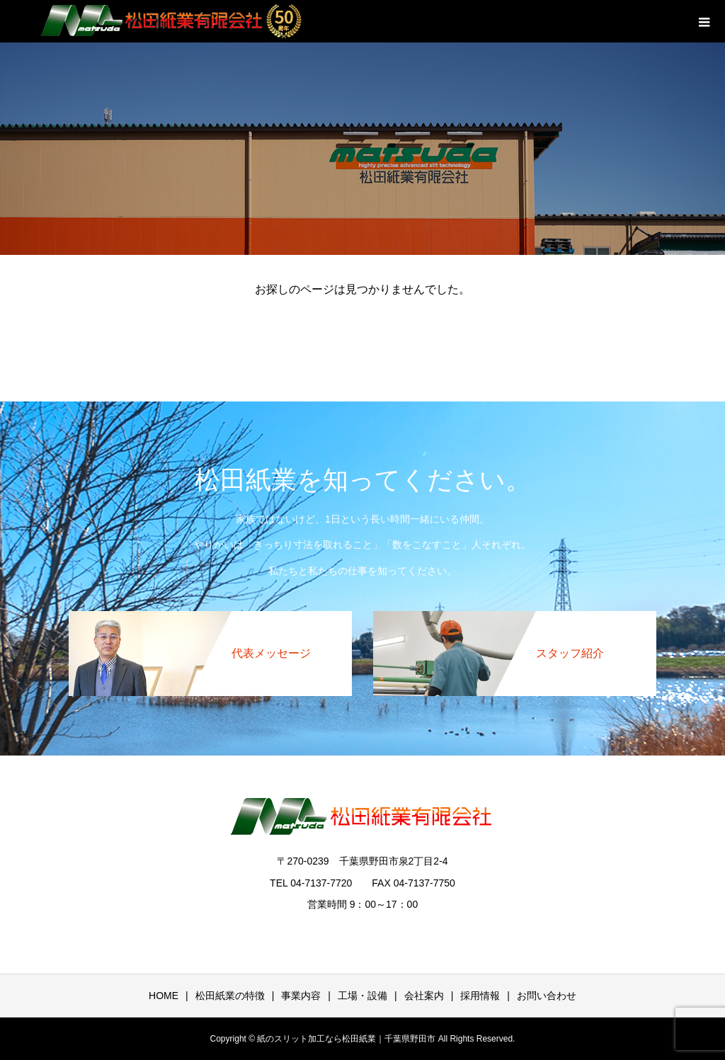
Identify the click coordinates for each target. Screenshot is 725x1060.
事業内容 (301, 995)
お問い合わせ (546, 995)
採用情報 (480, 995)
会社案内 (424, 995)
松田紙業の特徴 (230, 995)
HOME (163, 995)
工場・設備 (362, 995)
